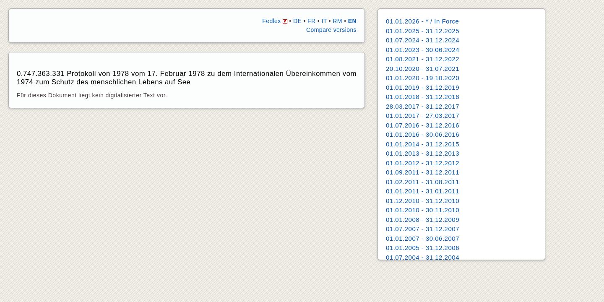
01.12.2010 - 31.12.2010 (422, 200)
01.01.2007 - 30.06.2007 (422, 238)
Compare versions (331, 29)
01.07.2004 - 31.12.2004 (422, 257)
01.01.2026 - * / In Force (422, 21)
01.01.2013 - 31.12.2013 (422, 153)
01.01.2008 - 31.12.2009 (422, 219)
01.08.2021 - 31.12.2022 (422, 58)
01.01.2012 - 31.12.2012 (422, 163)
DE (297, 21)
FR (311, 21)
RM (337, 21)
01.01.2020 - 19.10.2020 (422, 77)
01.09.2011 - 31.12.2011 (422, 172)
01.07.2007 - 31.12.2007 (422, 228)
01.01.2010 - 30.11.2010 (422, 209)
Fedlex (274, 21)
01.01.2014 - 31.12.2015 (422, 144)
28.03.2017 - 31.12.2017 (422, 106)
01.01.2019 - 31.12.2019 (422, 87)
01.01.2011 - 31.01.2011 (422, 191)
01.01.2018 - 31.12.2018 (422, 96)
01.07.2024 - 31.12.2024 (422, 40)
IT (324, 21)
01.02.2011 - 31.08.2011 (422, 181)
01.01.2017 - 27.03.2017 (422, 115)
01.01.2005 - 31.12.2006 (422, 247)
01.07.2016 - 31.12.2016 (422, 125)
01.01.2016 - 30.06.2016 (422, 134)
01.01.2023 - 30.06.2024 (422, 49)
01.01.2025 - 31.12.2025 (422, 30)
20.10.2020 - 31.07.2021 (422, 68)
